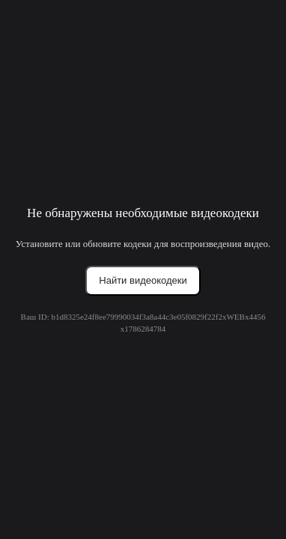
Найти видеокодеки (142, 280)
